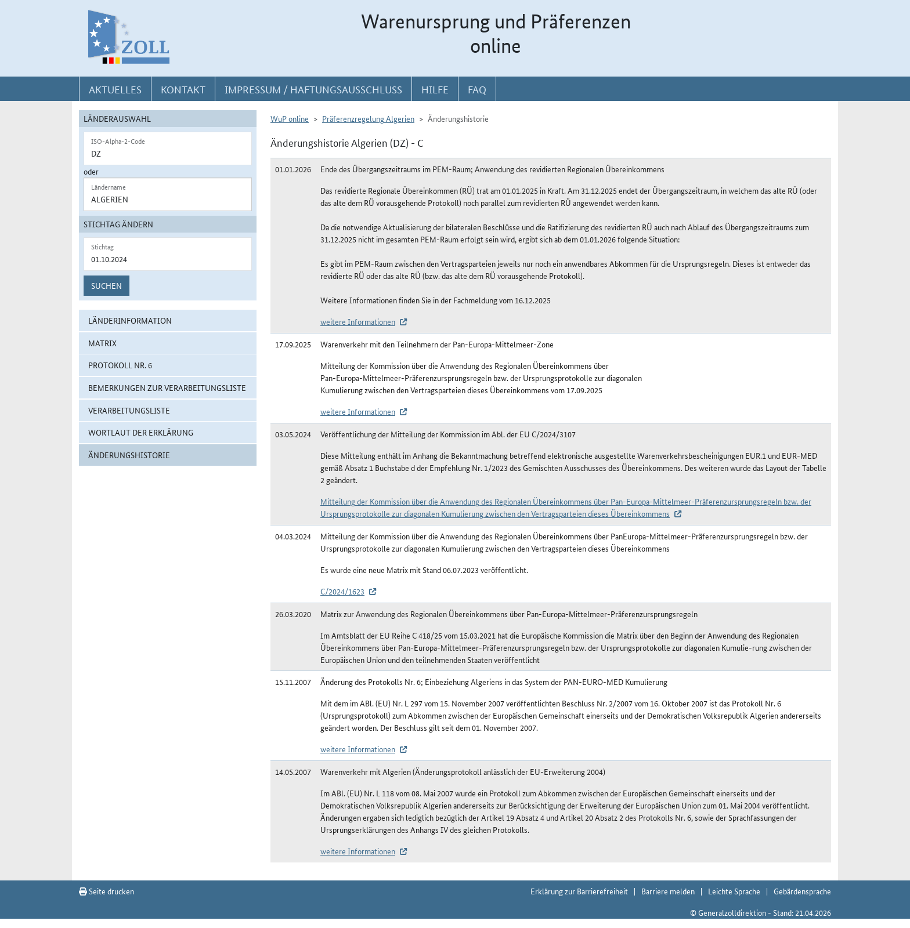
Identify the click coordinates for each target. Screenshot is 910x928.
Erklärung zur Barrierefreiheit (579, 891)
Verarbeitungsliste (129, 410)
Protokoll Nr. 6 (120, 365)
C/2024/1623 (342, 591)
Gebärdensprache (802, 891)
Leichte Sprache (734, 891)
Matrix (102, 343)
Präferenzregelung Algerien (368, 118)
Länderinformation (130, 320)
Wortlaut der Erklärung (140, 432)
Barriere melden (668, 891)
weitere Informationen (357, 321)
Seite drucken (106, 891)
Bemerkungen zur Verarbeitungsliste (167, 387)
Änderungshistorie (129, 455)
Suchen (106, 285)
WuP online (289, 118)
